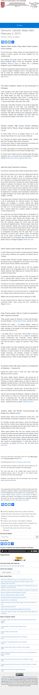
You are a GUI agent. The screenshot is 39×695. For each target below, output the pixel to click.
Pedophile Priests (24, 516)
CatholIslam (6, 530)
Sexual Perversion (25, 525)
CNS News (20, 443)
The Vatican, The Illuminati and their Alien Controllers (14, 642)
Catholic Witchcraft (6, 514)
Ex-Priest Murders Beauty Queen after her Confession (14, 637)
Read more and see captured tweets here (18, 158)
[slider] (17, 551)
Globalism (4, 516)
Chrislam (5, 521)
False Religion (21, 521)
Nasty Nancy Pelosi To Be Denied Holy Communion (13, 597)
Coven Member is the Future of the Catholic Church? (14, 626)
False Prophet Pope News (28, 514)
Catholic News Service (19, 321)
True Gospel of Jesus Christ (22, 462)
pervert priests (5, 525)
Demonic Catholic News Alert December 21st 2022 (13, 592)
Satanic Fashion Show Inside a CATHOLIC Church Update (15, 647)
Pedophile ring (32, 523)
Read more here (29, 116)
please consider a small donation (21, 494)
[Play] (2, 551)
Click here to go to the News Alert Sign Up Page (12, 566)
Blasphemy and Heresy (15, 511)
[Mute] (32, 551)
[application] (19, 551)
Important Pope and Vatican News (9, 631)
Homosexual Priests (13, 516)
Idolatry (15, 523)
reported (22, 71)
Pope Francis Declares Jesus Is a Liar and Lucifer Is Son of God (16, 579)
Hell (4, 467)
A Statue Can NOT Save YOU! (8, 606)
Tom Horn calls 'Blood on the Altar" (19, 500)
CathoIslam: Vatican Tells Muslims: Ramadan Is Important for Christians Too (19, 590)
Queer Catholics (14, 525)
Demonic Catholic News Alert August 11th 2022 (12, 595)
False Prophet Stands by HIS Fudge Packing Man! (13, 669)
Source (6, 76)
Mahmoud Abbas (13, 63)
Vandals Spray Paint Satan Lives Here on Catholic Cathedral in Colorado (19, 664)
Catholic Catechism (27, 511)
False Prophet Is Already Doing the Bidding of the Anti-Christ (15, 609)
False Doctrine (16, 514)
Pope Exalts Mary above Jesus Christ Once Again (17, 528)
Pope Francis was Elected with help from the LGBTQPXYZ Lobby (17, 659)
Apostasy (5, 511)
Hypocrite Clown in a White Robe (9, 600)
